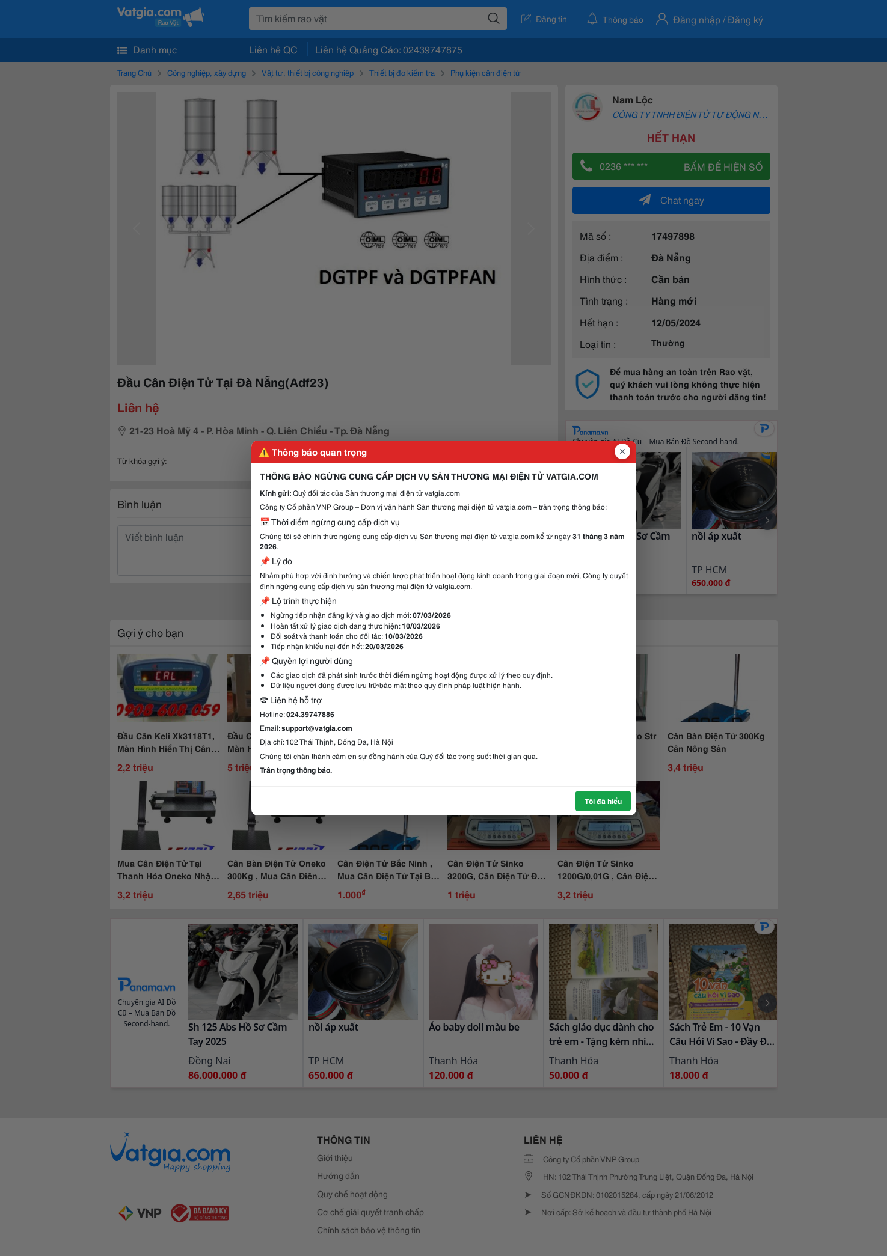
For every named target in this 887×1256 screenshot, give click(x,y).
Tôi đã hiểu (603, 801)
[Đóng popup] (622, 451)
